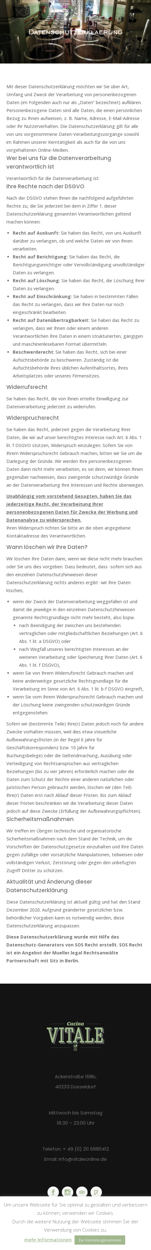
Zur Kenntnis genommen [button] (99, 1240)
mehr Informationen (48, 1239)
